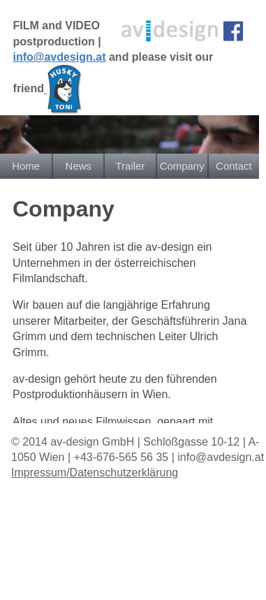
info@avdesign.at (59, 57)
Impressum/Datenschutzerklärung (94, 472)
